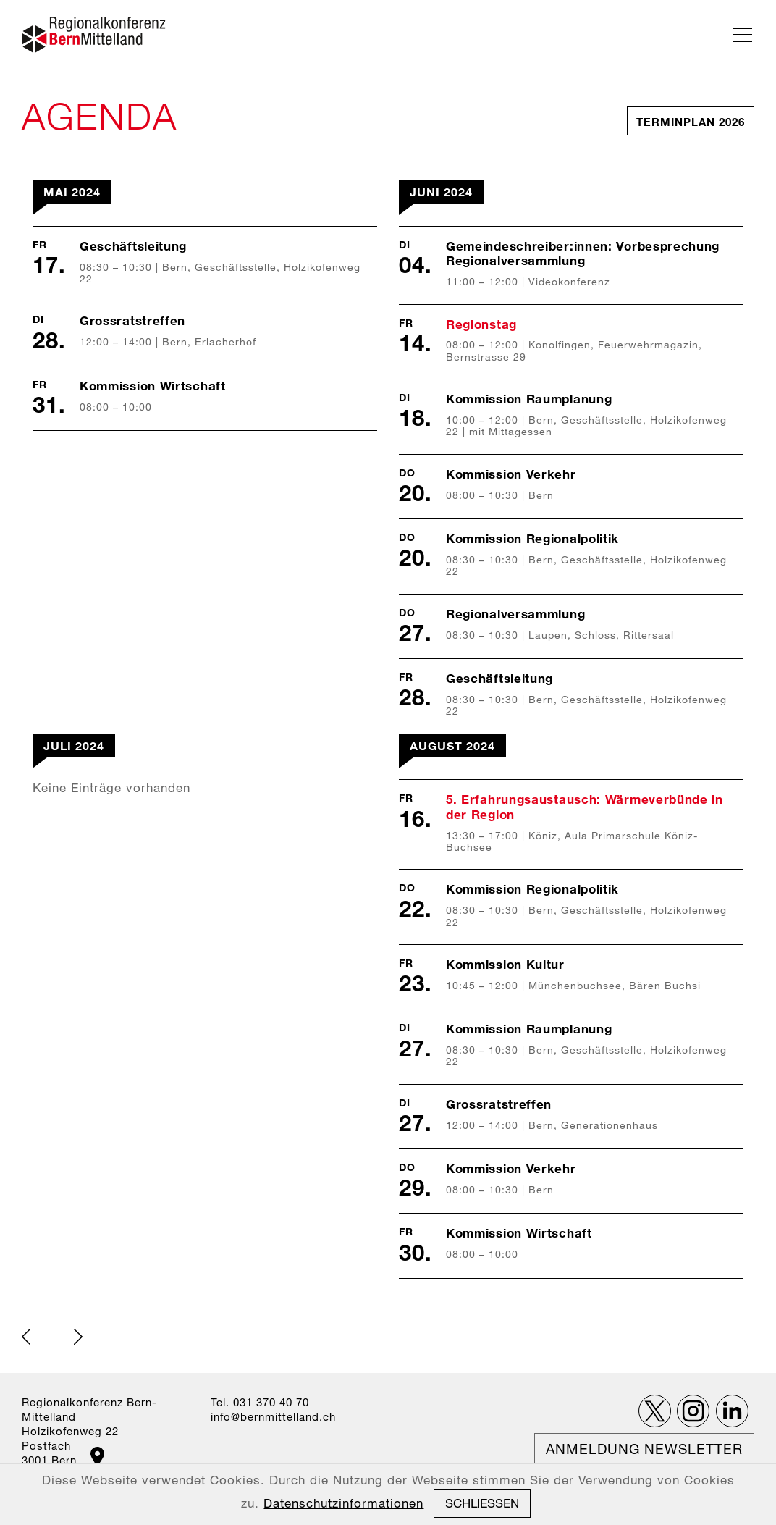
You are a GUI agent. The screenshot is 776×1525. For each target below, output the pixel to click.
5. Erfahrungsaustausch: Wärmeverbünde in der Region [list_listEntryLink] (584, 806)
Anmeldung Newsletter (644, 1448)
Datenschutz (480, 1496)
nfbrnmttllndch (273, 1416)
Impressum (411, 1496)
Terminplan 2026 (690, 121)
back (26, 1336)
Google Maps (97, 1457)
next (78, 1336)
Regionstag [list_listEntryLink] (481, 324)
